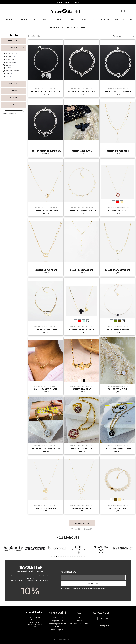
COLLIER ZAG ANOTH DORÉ (45, 210)
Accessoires (89, 20)
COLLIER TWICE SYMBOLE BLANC (46, 448)
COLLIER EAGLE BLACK (81, 151)
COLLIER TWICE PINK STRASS (81, 448)
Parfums (105, 20)
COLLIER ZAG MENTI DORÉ (45, 389)
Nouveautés (9, 20)
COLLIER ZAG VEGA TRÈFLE (81, 329)
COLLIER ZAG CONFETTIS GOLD (81, 210)
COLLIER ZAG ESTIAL (117, 210)
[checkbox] (10, 54)
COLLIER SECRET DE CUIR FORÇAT (117, 91)
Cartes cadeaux (123, 20)
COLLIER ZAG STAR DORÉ (46, 329)
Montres (46, 20)
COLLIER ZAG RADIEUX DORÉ (117, 270)
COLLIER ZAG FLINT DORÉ (45, 270)
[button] (121, 11)
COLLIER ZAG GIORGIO (46, 508)
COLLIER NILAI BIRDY (81, 389)
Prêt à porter (28, 20)
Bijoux (60, 20)
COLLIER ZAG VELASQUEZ (117, 329)
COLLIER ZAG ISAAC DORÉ (81, 270)
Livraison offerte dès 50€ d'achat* (68, 2)
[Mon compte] (124, 10)
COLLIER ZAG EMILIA (81, 508)
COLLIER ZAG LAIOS (117, 508)
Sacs (73, 20)
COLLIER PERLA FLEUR (117, 389)
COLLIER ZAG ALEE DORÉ (117, 151)
